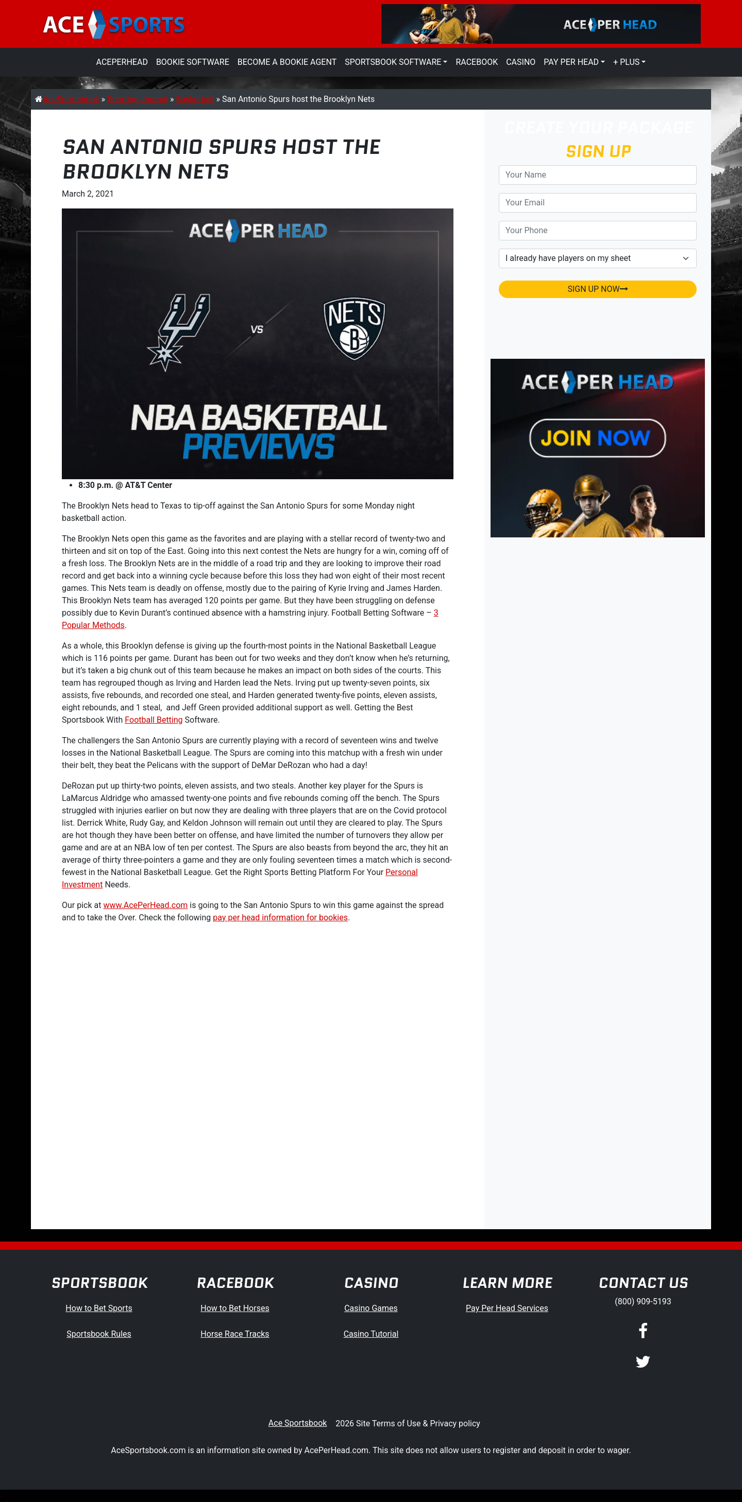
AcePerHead (122, 62)
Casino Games (371, 1308)
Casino (520, 62)
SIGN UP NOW (597, 289)
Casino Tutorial (371, 1334)
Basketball (195, 99)
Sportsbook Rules (98, 1334)
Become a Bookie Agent (287, 62)
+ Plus (626, 62)
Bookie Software (192, 62)
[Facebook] (643, 1331)
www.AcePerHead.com (145, 905)
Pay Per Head (571, 62)
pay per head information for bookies (280, 917)
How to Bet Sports (98, 1308)
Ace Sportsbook (297, 1423)
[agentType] (598, 258)
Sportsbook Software (393, 62)
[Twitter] (643, 1362)
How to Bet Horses (234, 1308)
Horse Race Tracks (234, 1334)
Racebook (477, 62)
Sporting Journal (137, 99)
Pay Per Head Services (507, 1308)
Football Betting (153, 720)
